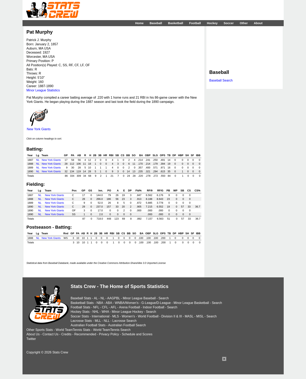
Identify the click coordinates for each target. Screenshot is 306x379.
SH (187, 155)
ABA (109, 303)
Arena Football (129, 307)
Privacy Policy (109, 334)
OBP (147, 155)
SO (134, 155)
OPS (162, 155)
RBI (111, 155)
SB (117, 155)
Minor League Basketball (191, 303)
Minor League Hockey (127, 311)
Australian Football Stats (88, 325)
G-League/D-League (156, 303)
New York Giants (38, 127)
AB (79, 155)
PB (168, 190)
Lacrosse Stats (81, 320)
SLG (155, 155)
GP (66, 155)
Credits (66, 334)
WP (175, 190)
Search (164, 298)
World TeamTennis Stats (73, 329)
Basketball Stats (82, 303)
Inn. (100, 190)
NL (37, 159)
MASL (189, 316)
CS (122, 155)
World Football (148, 316)
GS (90, 190)
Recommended (85, 334)
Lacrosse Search (124, 320)
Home (139, 23)
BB (128, 155)
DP (174, 155)
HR (105, 155)
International (100, 316)
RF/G (160, 190)
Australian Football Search (127, 325)
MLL (98, 320)
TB (169, 155)
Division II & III (171, 316)
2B (94, 155)
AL (96, 298)
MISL (200, 316)
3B (99, 155)
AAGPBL (113, 298)
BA (141, 155)
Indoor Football (153, 307)
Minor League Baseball (139, 298)
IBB (198, 155)
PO (109, 190)
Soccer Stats (80, 316)
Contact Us (50, 334)
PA (72, 155)
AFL (113, 307)
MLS (115, 316)
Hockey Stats (80, 311)
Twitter (31, 339)
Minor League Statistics (43, 90)
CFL (105, 307)
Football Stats (80, 307)
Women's (128, 316)
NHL (95, 311)
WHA (105, 311)
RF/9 (149, 190)
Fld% (138, 190)
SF (192, 155)
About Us (33, 334)
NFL (96, 307)
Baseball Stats (81, 298)
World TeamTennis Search (111, 329)
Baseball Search (221, 80)
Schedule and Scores (137, 334)
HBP (180, 155)
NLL (107, 320)
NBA (99, 303)
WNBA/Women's (126, 303)
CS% (197, 190)
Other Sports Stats (40, 329)
